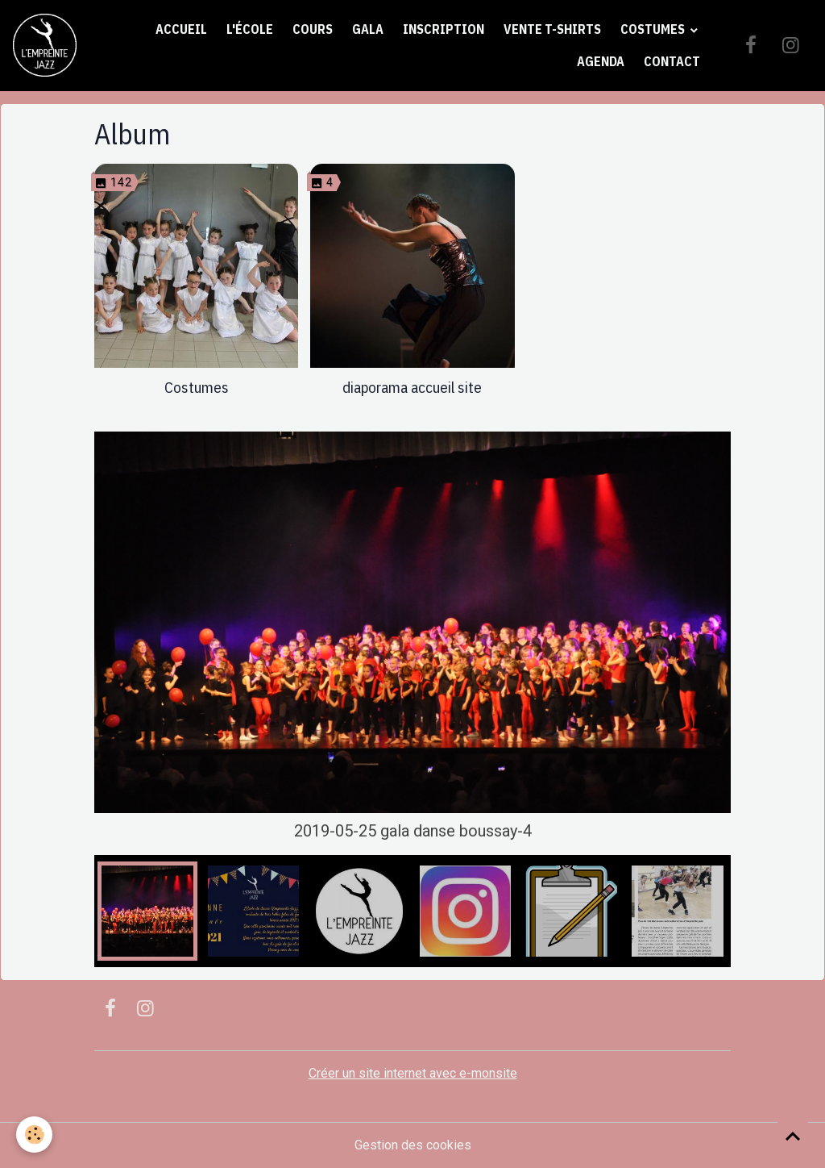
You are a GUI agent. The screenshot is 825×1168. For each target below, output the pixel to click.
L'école (249, 29)
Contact (672, 61)
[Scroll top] (793, 1136)
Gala (367, 29)
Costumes (653, 29)
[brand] (45, 45)
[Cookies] (34, 1134)
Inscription (443, 29)
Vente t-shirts (552, 29)
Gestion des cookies (412, 1145)
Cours (312, 29)
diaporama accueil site (412, 387)
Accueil (181, 29)
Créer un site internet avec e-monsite (413, 1073)
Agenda (600, 61)
